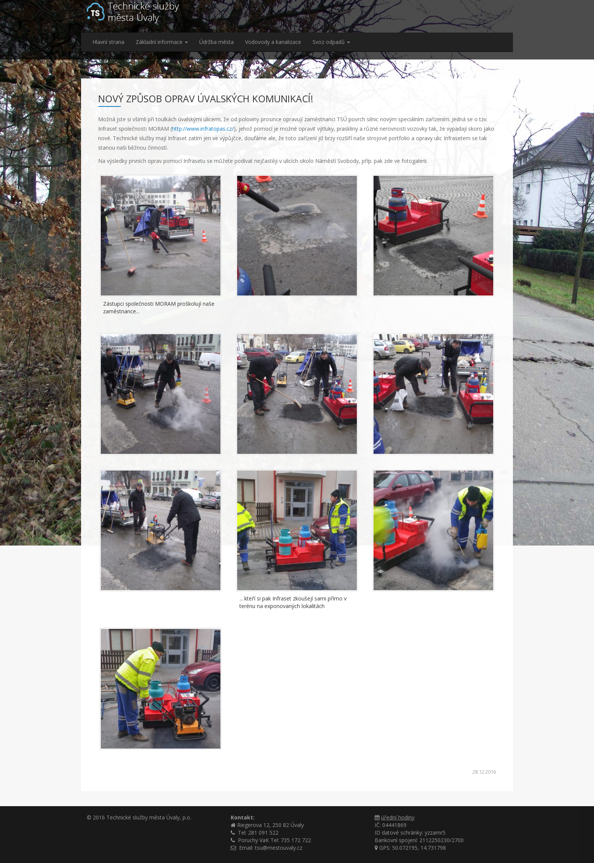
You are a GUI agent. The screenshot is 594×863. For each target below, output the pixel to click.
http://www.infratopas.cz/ (203, 128)
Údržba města (216, 41)
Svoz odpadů (331, 41)
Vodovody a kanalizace (273, 41)
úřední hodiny (397, 817)
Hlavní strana (108, 41)
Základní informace (162, 41)
